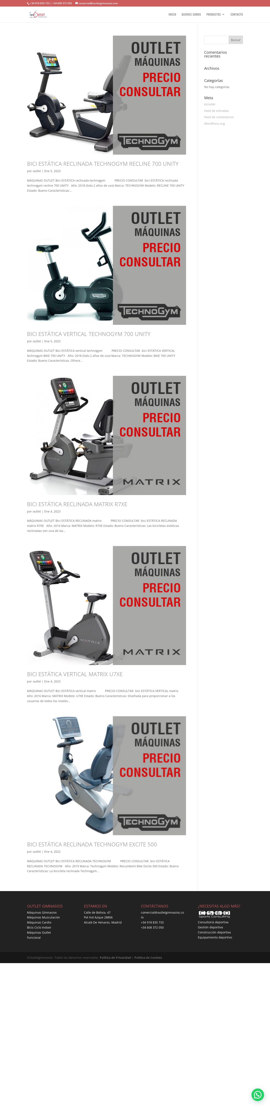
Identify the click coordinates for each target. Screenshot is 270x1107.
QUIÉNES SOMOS (191, 14)
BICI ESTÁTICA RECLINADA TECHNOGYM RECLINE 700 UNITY (103, 163)
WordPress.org (214, 124)
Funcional (34, 938)
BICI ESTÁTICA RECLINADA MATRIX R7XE (77, 504)
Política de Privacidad (115, 958)
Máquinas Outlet (39, 932)
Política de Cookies (148, 958)
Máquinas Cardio (39, 922)
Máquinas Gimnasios (42, 912)
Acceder (210, 104)
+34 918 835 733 (152, 922)
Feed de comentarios (219, 117)
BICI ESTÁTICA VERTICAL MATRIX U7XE (75, 674)
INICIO (172, 14)
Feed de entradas (216, 111)
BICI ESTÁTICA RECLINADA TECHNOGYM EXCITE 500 (92, 844)
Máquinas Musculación (43, 917)
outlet (37, 171)
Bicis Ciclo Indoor (39, 927)
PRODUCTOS (214, 14)
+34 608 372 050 (152, 927)
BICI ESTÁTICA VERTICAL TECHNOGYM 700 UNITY (89, 334)
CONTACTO (237, 14)
